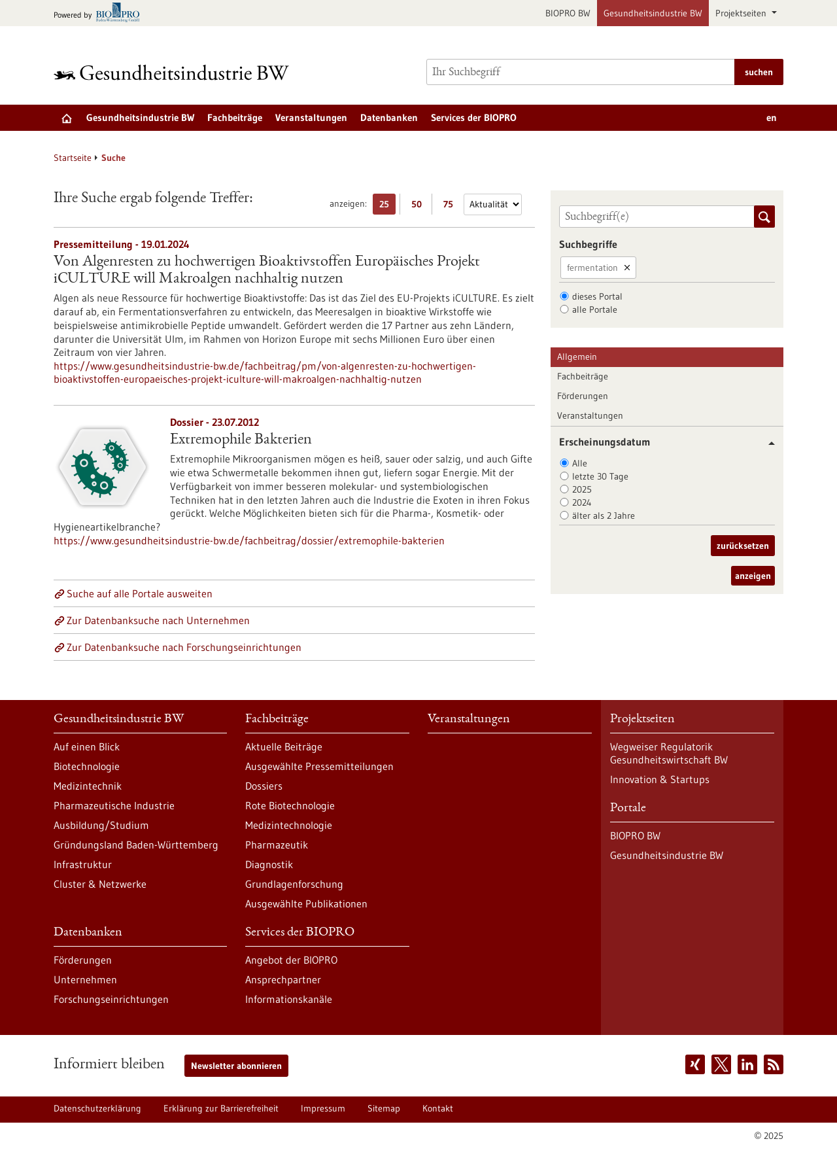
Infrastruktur (83, 864)
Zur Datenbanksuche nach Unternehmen (158, 620)
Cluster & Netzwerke (100, 883)
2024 (582, 502)
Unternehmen (85, 979)
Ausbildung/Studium (101, 825)
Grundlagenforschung (294, 883)
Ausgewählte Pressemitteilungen (319, 766)
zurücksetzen (743, 546)
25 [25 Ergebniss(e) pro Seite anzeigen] (387, 206)
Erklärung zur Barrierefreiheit (221, 1108)
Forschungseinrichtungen (111, 999)
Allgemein (577, 356)
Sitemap (383, 1108)
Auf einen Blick (87, 746)
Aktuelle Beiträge (283, 746)
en (771, 117)
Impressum (323, 1108)
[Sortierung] (493, 204)
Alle (579, 463)
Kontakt (437, 1108)
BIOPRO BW (567, 13)
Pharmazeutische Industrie (114, 805)
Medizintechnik (88, 785)
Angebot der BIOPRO (291, 959)
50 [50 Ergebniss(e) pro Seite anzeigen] (419, 206)
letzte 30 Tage (600, 476)
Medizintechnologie (288, 825)
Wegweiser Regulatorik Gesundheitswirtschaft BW (669, 753)
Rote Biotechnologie (290, 805)
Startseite (73, 158)
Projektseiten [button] (742, 13)
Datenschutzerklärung (97, 1108)
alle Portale (594, 309)
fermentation (592, 267)
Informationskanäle (288, 999)
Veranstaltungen (311, 117)
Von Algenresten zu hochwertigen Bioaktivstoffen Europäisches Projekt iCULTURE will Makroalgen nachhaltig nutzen (267, 270)
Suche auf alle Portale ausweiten (140, 593)
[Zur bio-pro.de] (100, 13)
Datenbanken (389, 117)
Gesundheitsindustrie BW (653, 13)
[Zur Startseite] (175, 72)
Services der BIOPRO (474, 117)
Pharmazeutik (276, 844)
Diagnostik (269, 864)
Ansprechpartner (283, 979)
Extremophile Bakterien (241, 440)
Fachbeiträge (234, 117)
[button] (767, 443)
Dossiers (263, 785)
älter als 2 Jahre (603, 515)
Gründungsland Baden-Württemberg (136, 844)
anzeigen (753, 576)
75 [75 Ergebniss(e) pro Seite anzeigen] (451, 206)
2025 (582, 489)
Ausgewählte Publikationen (306, 903)
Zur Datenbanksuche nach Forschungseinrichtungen (184, 647)
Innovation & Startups (659, 779)
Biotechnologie (87, 766)
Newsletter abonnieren (236, 1066)
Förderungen (582, 396)
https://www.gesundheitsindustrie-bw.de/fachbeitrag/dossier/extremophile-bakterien (249, 540)
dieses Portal (597, 296)
